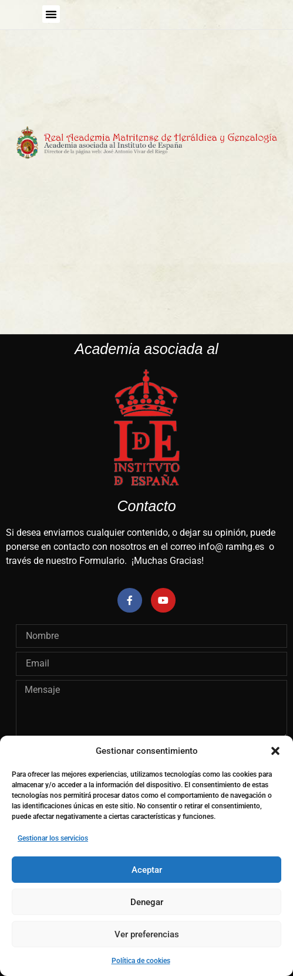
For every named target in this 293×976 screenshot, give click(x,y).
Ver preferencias (146, 934)
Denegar (146, 902)
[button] (275, 751)
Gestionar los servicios (53, 838)
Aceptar (147, 870)
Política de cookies (141, 961)
